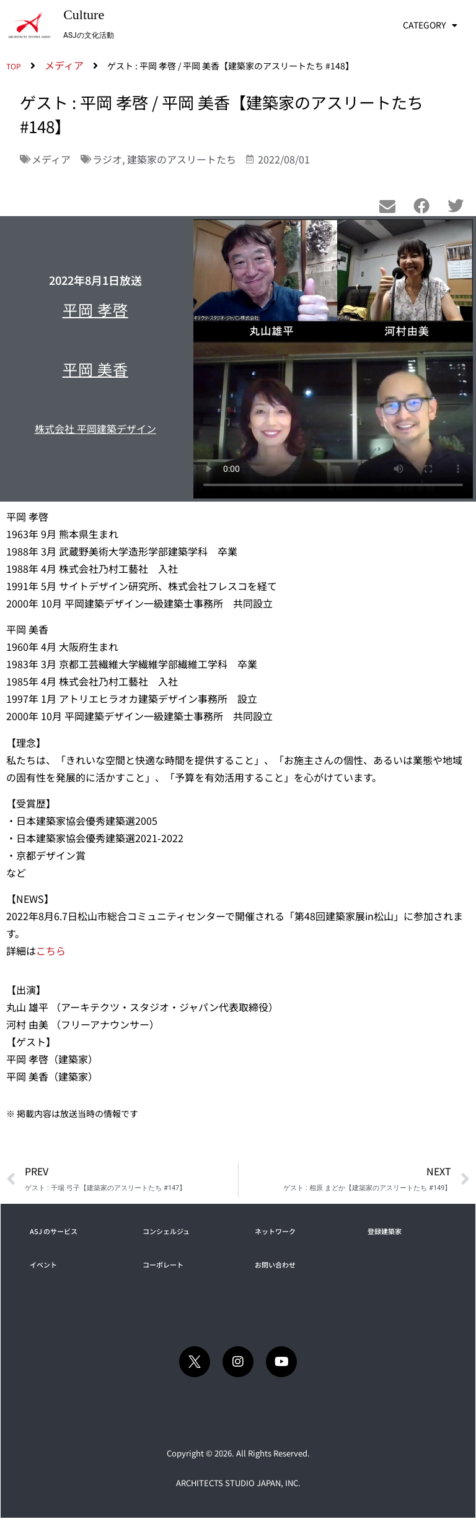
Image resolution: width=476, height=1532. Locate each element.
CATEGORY (430, 25)
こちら (51, 950)
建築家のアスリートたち (181, 159)
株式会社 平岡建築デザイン (95, 428)
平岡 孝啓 (95, 309)
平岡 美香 (95, 369)
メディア (51, 159)
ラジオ (107, 159)
